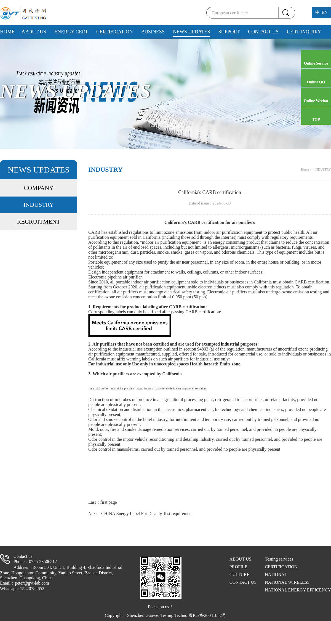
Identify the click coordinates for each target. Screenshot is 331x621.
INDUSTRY (38, 204)
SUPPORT (229, 31)
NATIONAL (276, 574)
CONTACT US (263, 31)
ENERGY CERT (71, 31)
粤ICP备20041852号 (207, 615)
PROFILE (238, 566)
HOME (7, 31)
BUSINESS (153, 31)
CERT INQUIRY (304, 31)
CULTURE (239, 574)
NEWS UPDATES (191, 31)
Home (305, 169)
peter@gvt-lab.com (32, 583)
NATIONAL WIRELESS (287, 582)
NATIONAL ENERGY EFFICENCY (298, 590)
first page (108, 502)
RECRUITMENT (38, 221)
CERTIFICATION (114, 31)
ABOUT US (34, 31)
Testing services (279, 559)
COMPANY (39, 187)
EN (324, 12)
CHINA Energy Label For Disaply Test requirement (147, 513)
